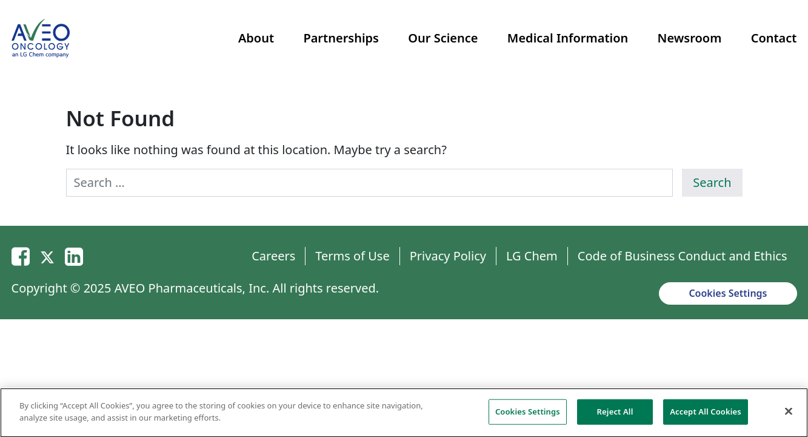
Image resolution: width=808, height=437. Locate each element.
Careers (273, 256)
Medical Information (567, 38)
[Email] (21, 256)
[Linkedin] (74, 256)
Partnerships (341, 38)
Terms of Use (352, 256)
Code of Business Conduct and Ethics (682, 256)
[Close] (788, 414)
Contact (774, 38)
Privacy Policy (448, 256)
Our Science (443, 38)
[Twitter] (47, 256)
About (256, 38)
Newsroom (690, 38)
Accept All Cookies (705, 414)
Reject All (615, 414)
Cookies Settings (728, 293)
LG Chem (532, 256)
